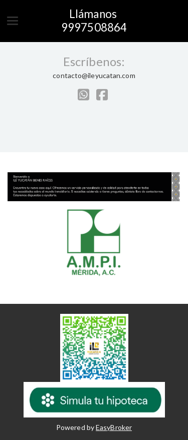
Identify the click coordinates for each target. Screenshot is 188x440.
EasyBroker (114, 427)
